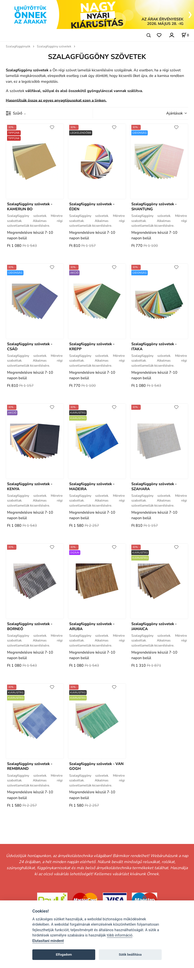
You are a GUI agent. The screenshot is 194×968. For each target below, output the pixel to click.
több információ (120, 935)
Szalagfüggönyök (18, 46)
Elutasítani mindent (48, 941)
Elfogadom (64, 954)
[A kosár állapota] (185, 35)
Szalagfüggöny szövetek (54, 46)
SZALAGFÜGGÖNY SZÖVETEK (97, 57)
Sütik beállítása (130, 954)
